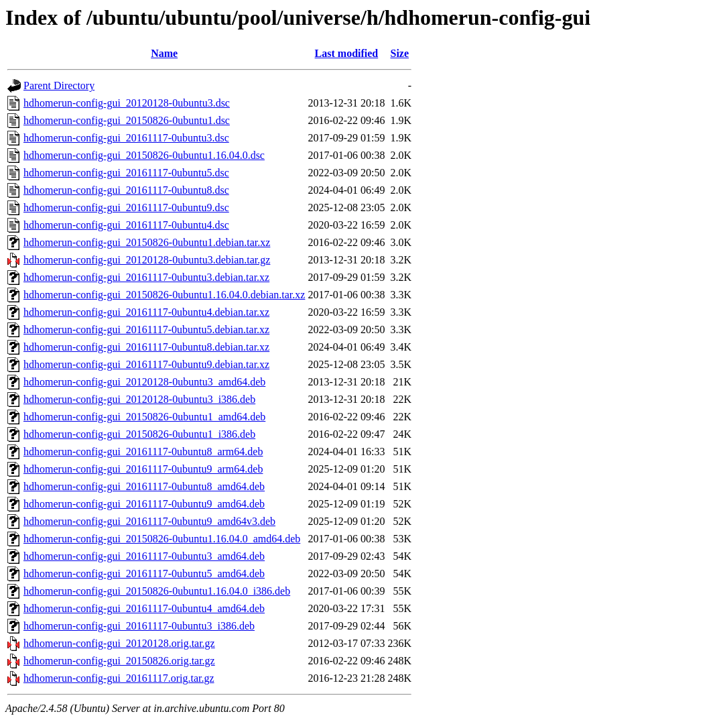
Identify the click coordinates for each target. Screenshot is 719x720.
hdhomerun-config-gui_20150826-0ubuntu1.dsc (126, 120)
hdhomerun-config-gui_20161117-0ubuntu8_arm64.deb (143, 451)
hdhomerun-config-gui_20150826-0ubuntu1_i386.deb (139, 434)
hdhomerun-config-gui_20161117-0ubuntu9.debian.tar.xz (146, 364)
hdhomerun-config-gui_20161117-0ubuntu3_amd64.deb (144, 556)
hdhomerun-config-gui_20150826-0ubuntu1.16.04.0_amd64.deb (161, 538)
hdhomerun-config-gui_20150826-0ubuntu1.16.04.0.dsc (144, 155)
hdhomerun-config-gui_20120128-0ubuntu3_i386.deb (139, 399)
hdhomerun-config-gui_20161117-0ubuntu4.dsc (126, 225)
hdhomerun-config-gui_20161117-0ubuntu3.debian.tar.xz (146, 277)
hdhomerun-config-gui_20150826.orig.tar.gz (119, 660)
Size (399, 53)
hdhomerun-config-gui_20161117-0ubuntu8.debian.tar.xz (146, 347)
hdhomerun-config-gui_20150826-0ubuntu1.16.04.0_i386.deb (156, 591)
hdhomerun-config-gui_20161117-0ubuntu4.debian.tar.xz (146, 312)
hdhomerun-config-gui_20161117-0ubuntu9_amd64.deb (144, 503)
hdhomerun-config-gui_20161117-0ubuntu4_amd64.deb (144, 608)
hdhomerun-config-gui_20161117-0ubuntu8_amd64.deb (144, 486)
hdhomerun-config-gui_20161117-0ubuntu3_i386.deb (139, 626)
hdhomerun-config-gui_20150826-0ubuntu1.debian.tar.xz (146, 242)
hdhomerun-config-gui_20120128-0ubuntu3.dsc (126, 103)
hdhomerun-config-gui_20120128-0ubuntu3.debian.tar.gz (146, 259)
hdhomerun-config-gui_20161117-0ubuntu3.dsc (126, 137)
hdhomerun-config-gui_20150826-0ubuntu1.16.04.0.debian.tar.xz (164, 294)
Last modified (347, 53)
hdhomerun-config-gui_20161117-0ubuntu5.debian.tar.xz (146, 329)
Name (164, 53)
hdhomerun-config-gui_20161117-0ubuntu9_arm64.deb (143, 469)
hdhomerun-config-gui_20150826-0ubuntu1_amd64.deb (144, 416)
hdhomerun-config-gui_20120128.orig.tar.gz (119, 643)
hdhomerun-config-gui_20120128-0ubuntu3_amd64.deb (144, 381)
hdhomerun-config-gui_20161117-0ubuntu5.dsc (126, 172)
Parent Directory (58, 85)
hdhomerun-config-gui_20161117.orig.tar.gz (118, 678)
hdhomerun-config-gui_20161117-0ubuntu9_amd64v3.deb (149, 521)
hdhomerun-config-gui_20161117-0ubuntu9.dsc (126, 207)
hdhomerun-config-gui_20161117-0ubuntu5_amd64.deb (144, 573)
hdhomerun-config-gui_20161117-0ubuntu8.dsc (126, 190)
